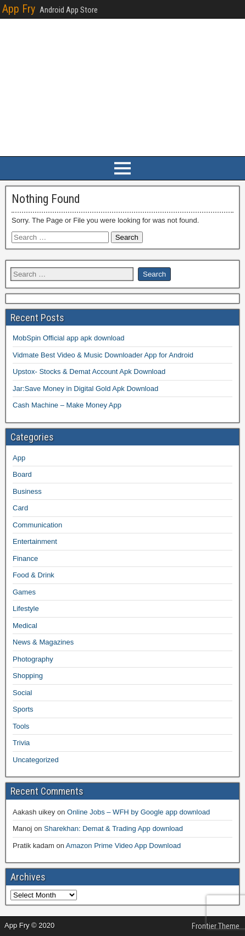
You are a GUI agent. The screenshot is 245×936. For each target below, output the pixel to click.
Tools (21, 726)
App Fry (18, 8)
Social (22, 693)
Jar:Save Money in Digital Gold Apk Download (85, 388)
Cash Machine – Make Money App (67, 405)
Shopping (28, 675)
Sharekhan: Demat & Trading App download (113, 828)
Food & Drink (33, 575)
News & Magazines (43, 642)
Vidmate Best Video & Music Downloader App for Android (103, 355)
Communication (37, 525)
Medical (25, 625)
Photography (33, 659)
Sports (23, 709)
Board (22, 474)
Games (24, 592)
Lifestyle (26, 608)
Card (20, 508)
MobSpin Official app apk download (69, 338)
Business (27, 491)
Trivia (21, 743)
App (19, 458)
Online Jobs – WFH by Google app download (138, 812)
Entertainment (35, 541)
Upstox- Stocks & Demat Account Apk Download (89, 371)
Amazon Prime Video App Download (123, 845)
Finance (25, 558)
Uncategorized (36, 760)
